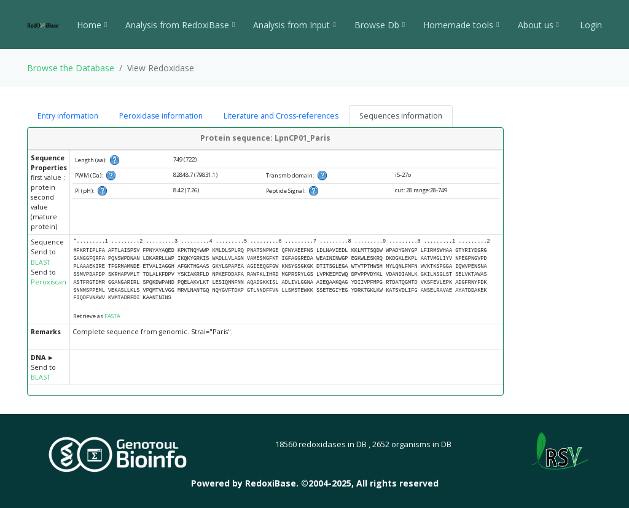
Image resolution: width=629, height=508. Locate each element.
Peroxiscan (48, 282)
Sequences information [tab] (400, 116)
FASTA (112, 316)
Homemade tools (461, 25)
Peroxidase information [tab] (161, 116)
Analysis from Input (294, 25)
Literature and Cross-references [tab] (281, 116)
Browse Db (379, 25)
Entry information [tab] (67, 116)
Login (589, 25)
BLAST (40, 262)
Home (92, 25)
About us (538, 25)
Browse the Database (70, 68)
